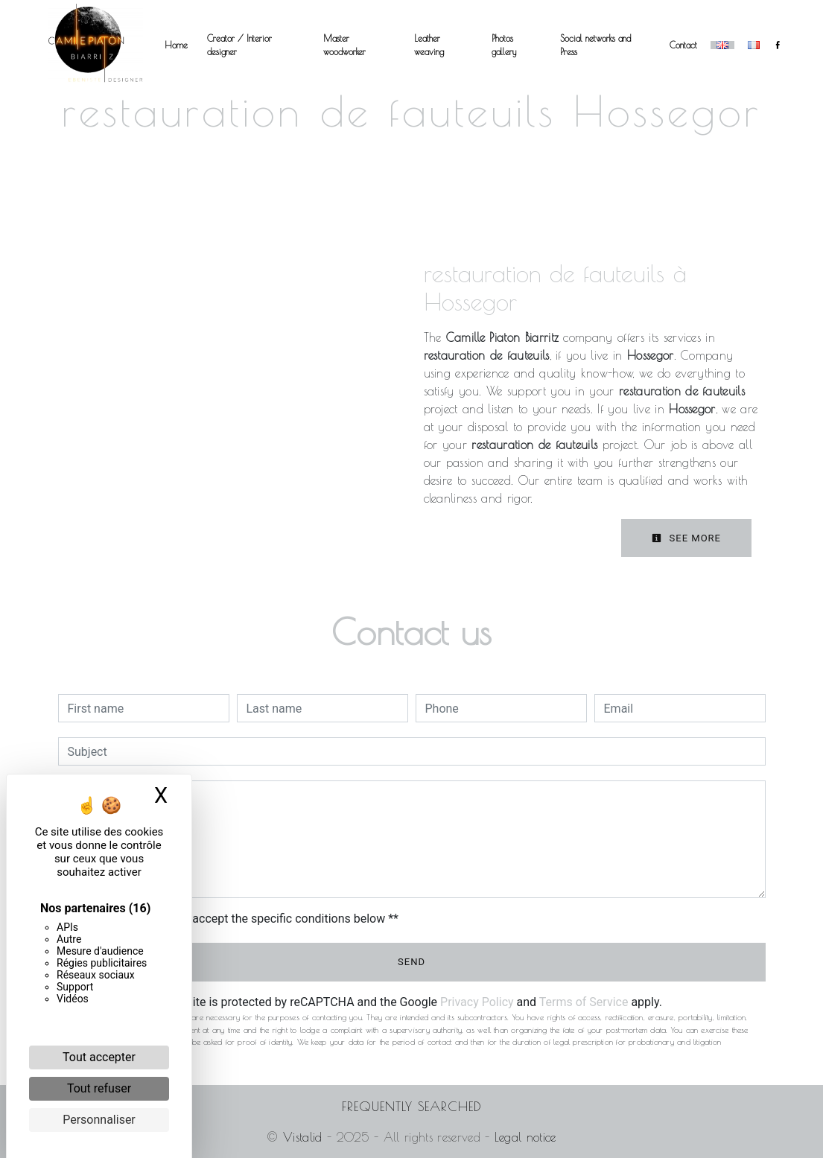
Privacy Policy (477, 1002)
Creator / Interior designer (239, 45)
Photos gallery (504, 45)
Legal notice (522, 1137)
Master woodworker (344, 45)
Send (411, 961)
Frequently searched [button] (412, 1106)
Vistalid (302, 1137)
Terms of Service (584, 1002)
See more (686, 538)
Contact (683, 44)
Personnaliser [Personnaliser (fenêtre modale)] (99, 1120)
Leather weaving (429, 45)
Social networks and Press (595, 45)
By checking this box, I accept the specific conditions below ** (235, 919)
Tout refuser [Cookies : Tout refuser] (99, 1088)
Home (176, 44)
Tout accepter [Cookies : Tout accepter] (99, 1057)
